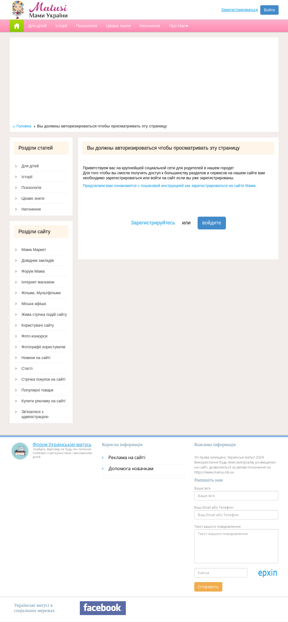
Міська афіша (34, 303)
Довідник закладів (38, 260)
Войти (269, 10)
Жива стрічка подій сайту (44, 314)
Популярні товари (37, 390)
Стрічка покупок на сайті (43, 379)
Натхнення (31, 209)
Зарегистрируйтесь (153, 222)
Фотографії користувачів (43, 347)
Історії (27, 177)
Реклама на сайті (126, 457)
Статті (27, 368)
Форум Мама (33, 271)
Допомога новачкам (130, 468)
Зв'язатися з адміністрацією (35, 414)
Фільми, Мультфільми (41, 293)
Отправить (208, 586)
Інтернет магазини (38, 282)
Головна (24, 126)
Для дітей (30, 166)
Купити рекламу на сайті (44, 401)
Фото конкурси (35, 336)
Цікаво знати (33, 198)
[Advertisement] (144, 82)
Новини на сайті (36, 357)
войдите (211, 223)
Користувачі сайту (38, 325)
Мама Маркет (34, 249)
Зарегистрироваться (239, 9)
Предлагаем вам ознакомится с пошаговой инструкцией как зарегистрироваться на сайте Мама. (170, 185)
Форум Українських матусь (62, 444)
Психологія (31, 187)
